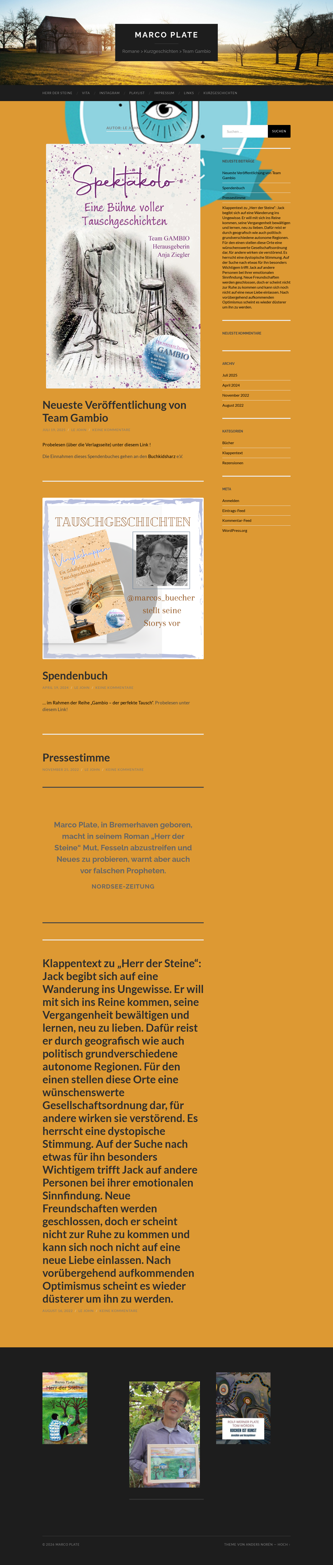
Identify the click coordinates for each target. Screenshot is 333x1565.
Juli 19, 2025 (54, 430)
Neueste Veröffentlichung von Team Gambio (251, 175)
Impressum (164, 93)
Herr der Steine (57, 93)
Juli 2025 (229, 375)
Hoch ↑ (284, 1544)
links (189, 93)
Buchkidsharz (162, 456)
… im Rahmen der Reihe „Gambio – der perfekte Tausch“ (97, 702)
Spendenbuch (75, 675)
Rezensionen (232, 462)
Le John (79, 430)
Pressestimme (76, 757)
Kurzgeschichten (220, 93)
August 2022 (233, 405)
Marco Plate (166, 34)
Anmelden (230, 500)
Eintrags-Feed (233, 510)
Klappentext (232, 452)
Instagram (109, 93)
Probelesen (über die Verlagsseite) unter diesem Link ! (96, 444)
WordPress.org (234, 530)
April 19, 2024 (55, 687)
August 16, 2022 (57, 1311)
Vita (86, 93)
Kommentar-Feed (236, 520)
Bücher (228, 442)
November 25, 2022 (60, 769)
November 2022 (235, 395)
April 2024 (231, 385)
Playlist (137, 93)
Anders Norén (259, 1544)
